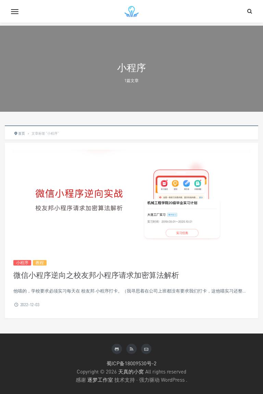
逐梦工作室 (100, 380)
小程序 (22, 262)
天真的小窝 (131, 371)
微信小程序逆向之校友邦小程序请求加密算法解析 (96, 275)
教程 (40, 262)
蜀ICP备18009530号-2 (131, 363)
